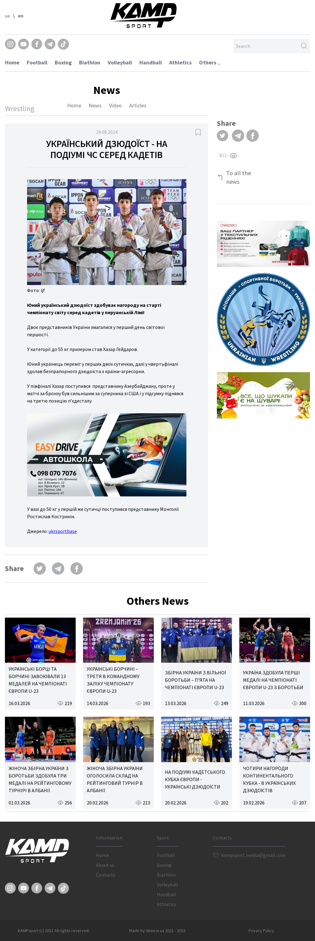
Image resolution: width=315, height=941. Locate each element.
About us (105, 865)
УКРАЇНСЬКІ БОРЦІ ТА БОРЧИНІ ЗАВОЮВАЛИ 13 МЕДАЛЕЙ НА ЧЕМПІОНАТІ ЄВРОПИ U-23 (38, 680)
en (20, 16)
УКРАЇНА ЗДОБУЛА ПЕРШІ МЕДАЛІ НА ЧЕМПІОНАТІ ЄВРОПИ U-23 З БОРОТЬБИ (273, 679)
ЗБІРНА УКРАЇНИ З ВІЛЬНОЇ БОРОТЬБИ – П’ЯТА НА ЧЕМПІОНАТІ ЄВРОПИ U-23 (195, 679)
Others (210, 62)
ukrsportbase (63, 531)
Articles (137, 105)
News (95, 105)
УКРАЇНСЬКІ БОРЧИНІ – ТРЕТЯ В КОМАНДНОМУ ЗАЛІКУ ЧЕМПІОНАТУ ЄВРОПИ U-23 (113, 680)
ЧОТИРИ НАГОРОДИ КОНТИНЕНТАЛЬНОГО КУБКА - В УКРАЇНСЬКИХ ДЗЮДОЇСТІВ (269, 779)
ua (7, 16)
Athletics (180, 62)
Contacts (105, 875)
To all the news (238, 177)
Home (12, 62)
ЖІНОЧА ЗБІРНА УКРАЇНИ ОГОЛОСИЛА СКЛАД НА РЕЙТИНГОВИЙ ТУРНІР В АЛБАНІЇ (115, 779)
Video (115, 105)
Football (37, 62)
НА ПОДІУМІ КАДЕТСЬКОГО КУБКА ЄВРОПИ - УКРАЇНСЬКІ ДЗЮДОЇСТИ (195, 779)
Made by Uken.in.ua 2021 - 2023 (157, 930)
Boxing (63, 62)
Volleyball (120, 62)
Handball (150, 62)
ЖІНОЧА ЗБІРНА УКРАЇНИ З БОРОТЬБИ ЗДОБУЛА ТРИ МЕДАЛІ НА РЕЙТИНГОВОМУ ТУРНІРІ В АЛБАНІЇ (40, 779)
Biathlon (89, 62)
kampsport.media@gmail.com (253, 855)
